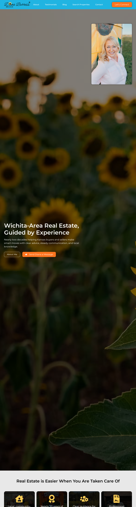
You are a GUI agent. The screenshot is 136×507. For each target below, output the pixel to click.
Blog (64, 4)
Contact (99, 4)
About (36, 4)
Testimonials (51, 4)
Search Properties (81, 4)
